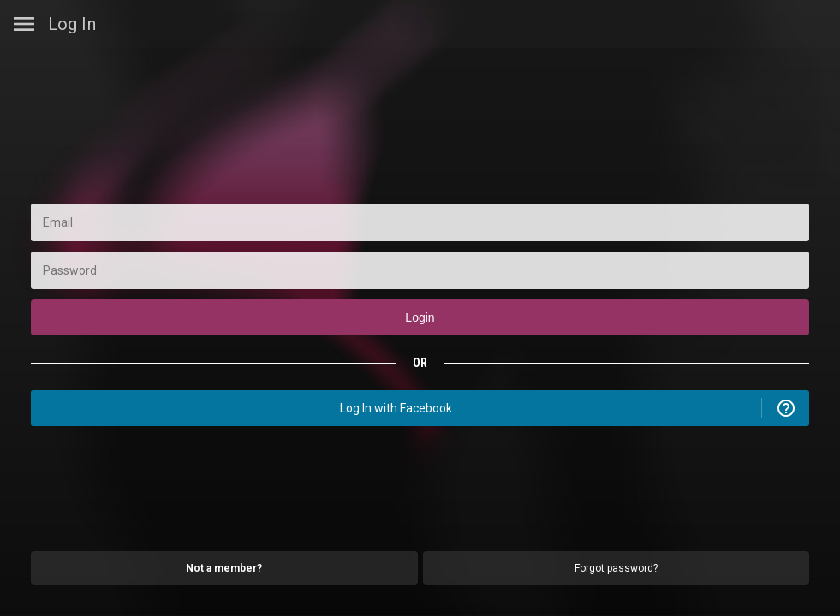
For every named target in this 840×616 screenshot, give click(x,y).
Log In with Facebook (396, 408)
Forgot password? (616, 568)
